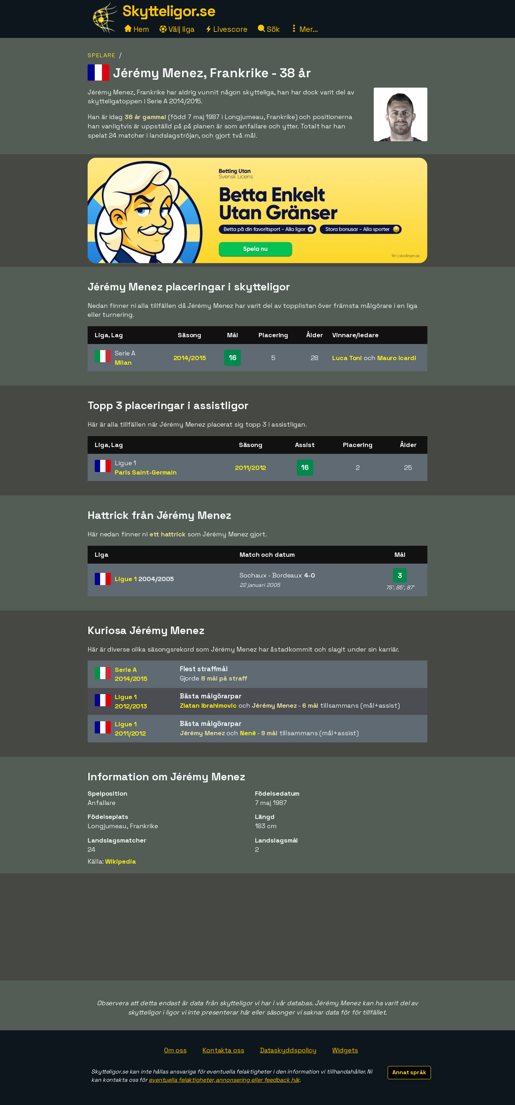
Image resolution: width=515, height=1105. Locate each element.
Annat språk (409, 1072)
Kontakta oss (223, 1050)
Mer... (304, 29)
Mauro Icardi (396, 358)
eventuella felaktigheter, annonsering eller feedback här (224, 1080)
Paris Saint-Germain (146, 472)
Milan (123, 362)
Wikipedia (120, 861)
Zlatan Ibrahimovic (208, 705)
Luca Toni (347, 358)
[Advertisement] (257, 927)
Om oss (175, 1050)
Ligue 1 (144, 579)
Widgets (345, 1050)
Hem (136, 29)
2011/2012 (250, 467)
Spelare (102, 55)
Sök (269, 29)
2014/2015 (189, 358)
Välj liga (177, 29)
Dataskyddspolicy (288, 1050)
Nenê (248, 733)
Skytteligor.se (169, 10)
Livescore (226, 29)
